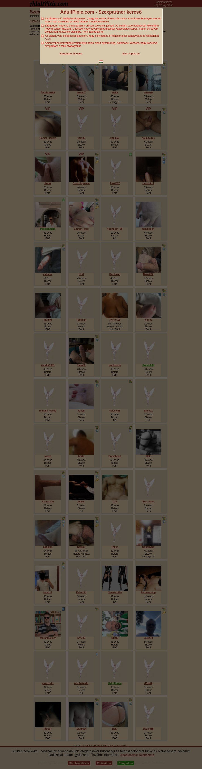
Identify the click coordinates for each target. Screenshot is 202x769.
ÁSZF (48, 38)
